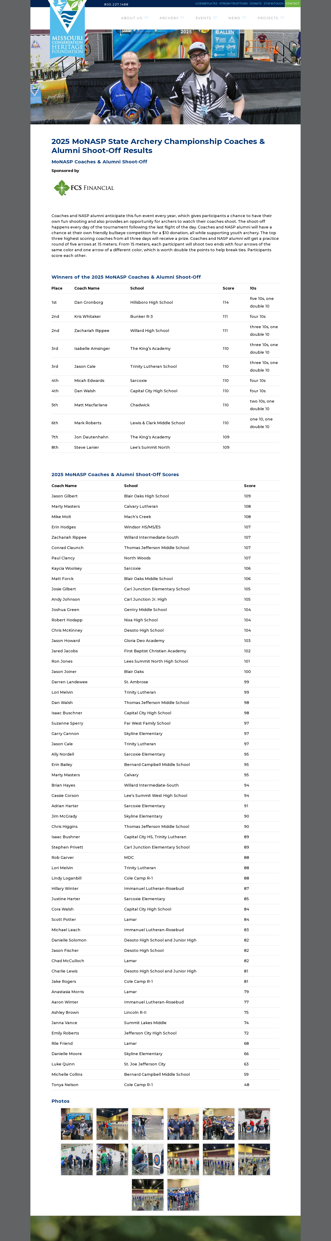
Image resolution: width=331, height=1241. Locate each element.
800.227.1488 (117, 4)
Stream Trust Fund (194, 4)
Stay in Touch (258, 4)
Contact (288, 4)
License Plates (151, 4)
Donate (229, 4)
